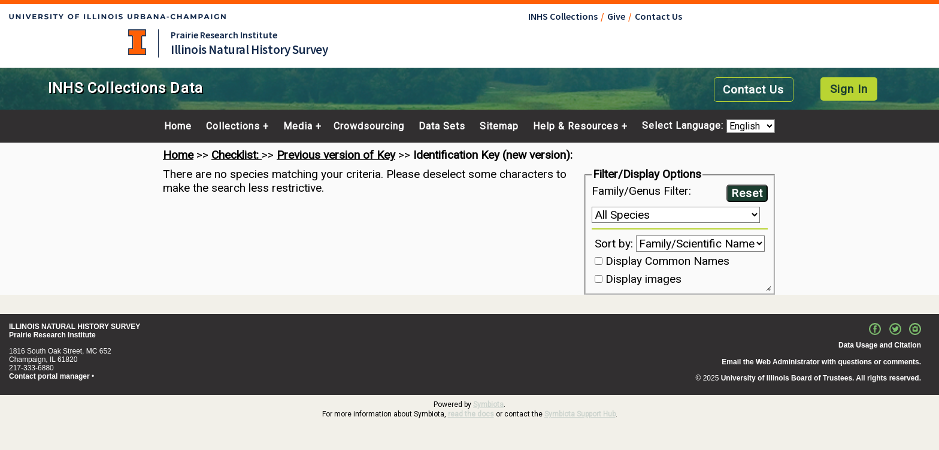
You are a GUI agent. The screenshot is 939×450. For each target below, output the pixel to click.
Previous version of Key (336, 155)
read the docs (471, 414)
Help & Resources (576, 126)
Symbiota (488, 404)
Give (616, 16)
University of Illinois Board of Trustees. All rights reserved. (821, 378)
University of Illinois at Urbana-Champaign (137, 42)
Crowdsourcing (369, 126)
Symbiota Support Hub (580, 414)
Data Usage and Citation (879, 345)
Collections (233, 126)
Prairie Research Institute (224, 35)
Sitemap (499, 126)
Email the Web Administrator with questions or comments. (821, 362)
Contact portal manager (49, 376)
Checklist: (236, 155)
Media (298, 126)
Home (178, 126)
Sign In (849, 89)
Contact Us (658, 16)
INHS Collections (563, 16)
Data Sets (442, 126)
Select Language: (684, 126)
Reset (747, 193)
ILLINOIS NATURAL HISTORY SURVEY (74, 326)
